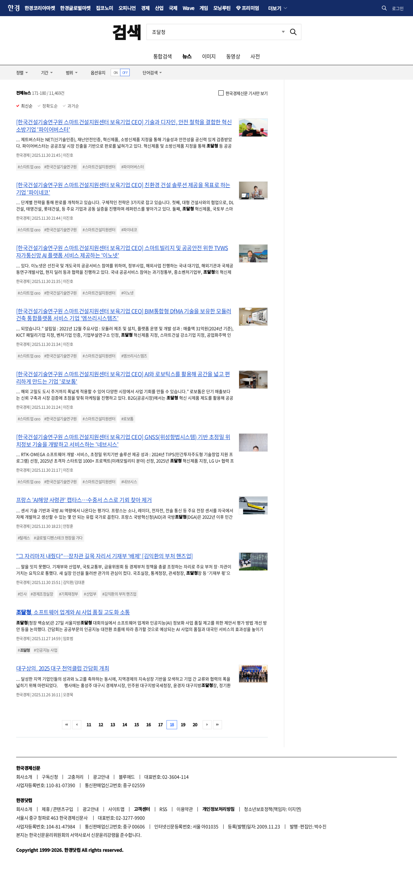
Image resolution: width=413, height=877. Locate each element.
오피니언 (127, 8)
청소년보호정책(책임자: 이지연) (272, 809)
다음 (207, 724)
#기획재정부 (68, 594)
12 (100, 724)
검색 (126, 32)
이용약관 (184, 809)
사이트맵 (116, 809)
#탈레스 (24, 538)
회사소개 (24, 776)
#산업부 (90, 594)
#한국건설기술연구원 (60, 167)
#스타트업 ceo (29, 167)
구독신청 (50, 776)
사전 (255, 56)
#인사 (22, 594)
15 (136, 724)
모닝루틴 (222, 8)
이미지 (209, 56)
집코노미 (104, 8)
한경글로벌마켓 (75, 8)
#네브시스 (129, 482)
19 (183, 724)
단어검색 (150, 72)
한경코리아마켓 (40, 8)
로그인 (398, 8)
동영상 (233, 56)
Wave (188, 8)
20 (195, 724)
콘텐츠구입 (63, 809)
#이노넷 (127, 293)
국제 (173, 8)
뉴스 (187, 56)
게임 (203, 8)
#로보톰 (127, 419)
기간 (44, 72)
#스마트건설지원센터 (99, 167)
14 (124, 724)
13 (112, 724)
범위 (69, 72)
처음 (66, 724)
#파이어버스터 (132, 167)
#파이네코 (129, 230)
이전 (76, 724)
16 (148, 724)
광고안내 (101, 776)
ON (116, 72)
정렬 (20, 72)
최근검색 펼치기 (278, 31)
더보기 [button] (274, 8)
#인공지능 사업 (45, 650)
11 (88, 724)
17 (160, 724)
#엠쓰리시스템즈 (134, 356)
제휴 (46, 809)
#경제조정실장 (42, 594)
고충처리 (75, 776)
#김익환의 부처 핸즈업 (119, 594)
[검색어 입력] (216, 32)
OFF (125, 72)
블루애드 (127, 776)
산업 (159, 8)
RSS (163, 809)
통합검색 (162, 56)
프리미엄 (250, 8)
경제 (145, 8)
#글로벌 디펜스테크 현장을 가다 (58, 538)
